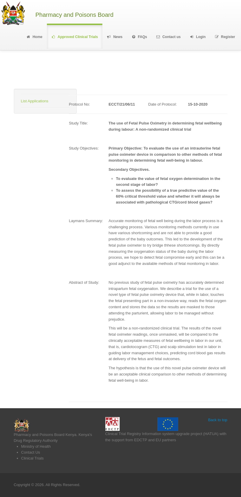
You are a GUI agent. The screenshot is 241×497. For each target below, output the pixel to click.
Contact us (168, 37)
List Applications (34, 101)
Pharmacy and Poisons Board (74, 15)
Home (34, 37)
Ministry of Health (36, 446)
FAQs (139, 37)
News (114, 37)
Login (197, 37)
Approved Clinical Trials (74, 37)
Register (224, 37)
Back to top (217, 420)
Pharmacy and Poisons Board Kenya (45, 434)
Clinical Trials (32, 458)
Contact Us (30, 452)
